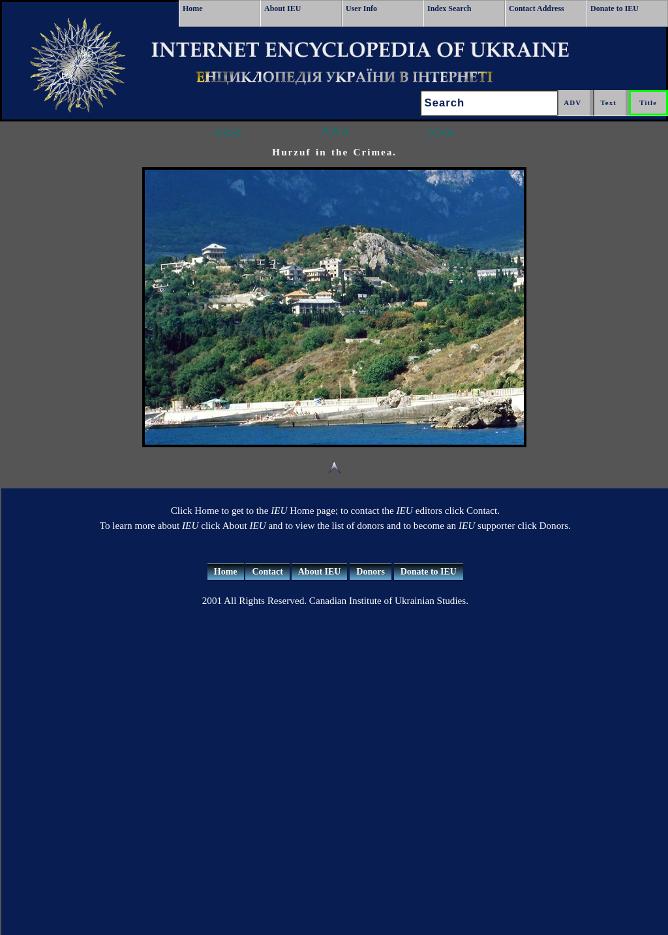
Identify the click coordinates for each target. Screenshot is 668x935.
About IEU (282, 8)
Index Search (449, 8)
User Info (361, 8)
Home (193, 8)
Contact (267, 572)
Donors (370, 572)
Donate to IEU (614, 8)
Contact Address (536, 8)
